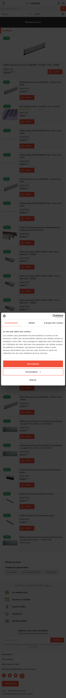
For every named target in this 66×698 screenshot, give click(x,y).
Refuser (33, 380)
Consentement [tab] (11, 323)
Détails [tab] (32, 323)
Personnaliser (33, 372)
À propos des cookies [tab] (53, 323)
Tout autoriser (33, 364)
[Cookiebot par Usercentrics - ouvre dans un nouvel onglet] (52, 316)
